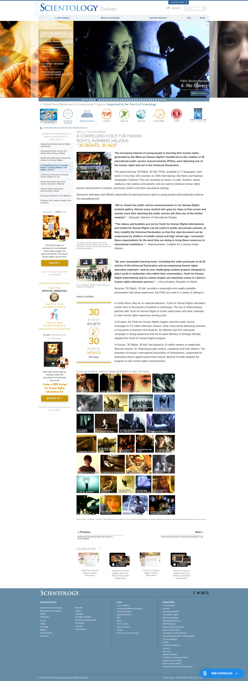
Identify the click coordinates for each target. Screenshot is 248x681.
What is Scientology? (110, 18)
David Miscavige (169, 624)
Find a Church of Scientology (128, 633)
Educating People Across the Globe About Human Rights (54, 152)
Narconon (124, 115)
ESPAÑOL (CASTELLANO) (85, 620)
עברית (43, 620)
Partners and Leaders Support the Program (56, 201)
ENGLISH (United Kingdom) (51, 611)
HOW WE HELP (51, 127)
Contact (120, 630)
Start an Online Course (171, 630)
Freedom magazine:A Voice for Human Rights (55, 73)
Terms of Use (193, 678)
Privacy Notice (168, 678)
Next (162, 99)
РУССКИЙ (44, 627)
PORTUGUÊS (80, 629)
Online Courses (123, 624)
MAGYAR (79, 608)
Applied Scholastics (87, 115)
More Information (123, 627)
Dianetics (166, 609)
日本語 (42, 624)
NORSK (78, 611)
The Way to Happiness (68, 115)
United (45, 58)
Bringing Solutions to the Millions (56, 196)
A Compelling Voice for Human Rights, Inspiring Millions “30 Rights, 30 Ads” (54, 167)
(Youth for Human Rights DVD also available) (54, 273)
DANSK (43, 614)
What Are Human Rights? (55, 41)
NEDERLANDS (46, 633)
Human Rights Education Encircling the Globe (52, 190)
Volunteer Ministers (158, 18)
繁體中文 (43, 630)
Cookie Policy (181, 678)
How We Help (48, 122)
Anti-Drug (141, 115)
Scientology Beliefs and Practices (130, 609)
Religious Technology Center (174, 627)
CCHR (176, 115)
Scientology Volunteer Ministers (175, 633)
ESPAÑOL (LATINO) (83, 617)
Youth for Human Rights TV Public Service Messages (55, 50)
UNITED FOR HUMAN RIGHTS (73, 127)
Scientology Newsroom (171, 621)
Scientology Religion (170, 615)
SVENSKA (79, 614)
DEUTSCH (44, 636)
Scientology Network (170, 612)
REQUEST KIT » (54, 398)
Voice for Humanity (124, 612)
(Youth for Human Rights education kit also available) (54, 409)
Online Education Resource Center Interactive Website (53, 183)
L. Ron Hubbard (62, 18)
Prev (86, 99)
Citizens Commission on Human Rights (178, 667)
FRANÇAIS (44, 617)
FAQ (189, 18)
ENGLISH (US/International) (51, 608)
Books (203, 18)
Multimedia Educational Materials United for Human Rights (56, 159)
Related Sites (179, 2)
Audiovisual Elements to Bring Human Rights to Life (54, 176)
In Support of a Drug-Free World (175, 657)
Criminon (107, 115)
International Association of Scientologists (179, 636)
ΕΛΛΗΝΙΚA (79, 623)
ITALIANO (79, 626)
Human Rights (159, 115)
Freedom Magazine (198, 121)
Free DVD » (54, 263)
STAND (165, 642)
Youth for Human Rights (172, 664)
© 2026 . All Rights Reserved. (63, 678)
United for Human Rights (172, 661)
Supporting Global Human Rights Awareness (56, 145)
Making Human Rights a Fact (54, 34)
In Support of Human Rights (53, 65)
